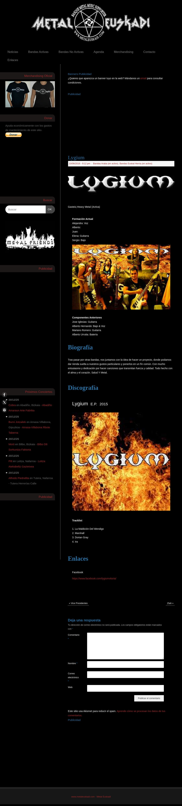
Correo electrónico (72, 677)
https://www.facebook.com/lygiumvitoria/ (94, 578)
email (143, 78)
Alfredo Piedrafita (19, 478)
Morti (11, 444)
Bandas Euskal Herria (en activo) (135, 163)
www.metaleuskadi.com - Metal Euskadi (91, 796)
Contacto (149, 52)
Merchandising (123, 52)
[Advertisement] (125, 121)
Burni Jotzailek (17, 421)
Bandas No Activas (71, 52)
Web (70, 687)
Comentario (72, 637)
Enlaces (12, 60)
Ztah (170, 603)
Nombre (72, 663)
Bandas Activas (38, 52)
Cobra (12, 405)
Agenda (99, 52)
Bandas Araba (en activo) (105, 163)
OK (49, 209)
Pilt (10, 461)
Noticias (12, 52)
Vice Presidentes (78, 603)
